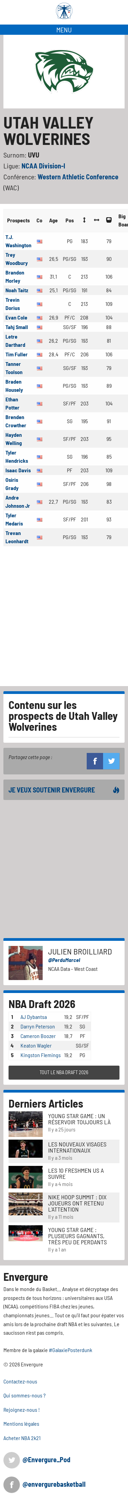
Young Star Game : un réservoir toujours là (79, 1119)
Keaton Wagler (36, 1045)
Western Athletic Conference (78, 177)
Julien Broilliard (80, 951)
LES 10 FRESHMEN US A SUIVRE (76, 1173)
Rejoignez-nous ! (21, 1409)
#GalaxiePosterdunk (70, 1350)
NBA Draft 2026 (42, 1003)
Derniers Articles (46, 1103)
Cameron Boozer (38, 1036)
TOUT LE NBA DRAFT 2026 (64, 1072)
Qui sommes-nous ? (24, 1395)
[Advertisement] (64, 619)
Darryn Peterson (37, 1026)
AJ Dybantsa (33, 1016)
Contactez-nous (20, 1381)
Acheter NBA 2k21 (22, 1438)
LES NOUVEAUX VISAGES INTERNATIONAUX (77, 1147)
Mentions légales (21, 1423)
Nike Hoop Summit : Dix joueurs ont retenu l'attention (77, 1203)
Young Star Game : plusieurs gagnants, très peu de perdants (77, 1236)
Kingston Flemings (40, 1055)
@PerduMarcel (64, 960)
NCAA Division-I (43, 166)
